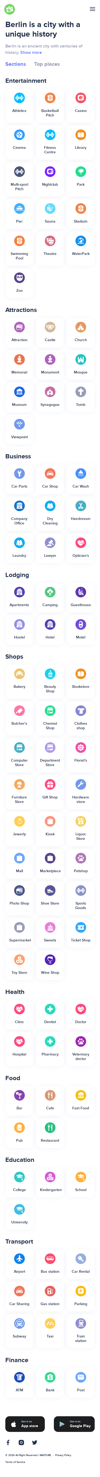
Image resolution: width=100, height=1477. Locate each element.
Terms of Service (15, 1462)
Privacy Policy (63, 1455)
